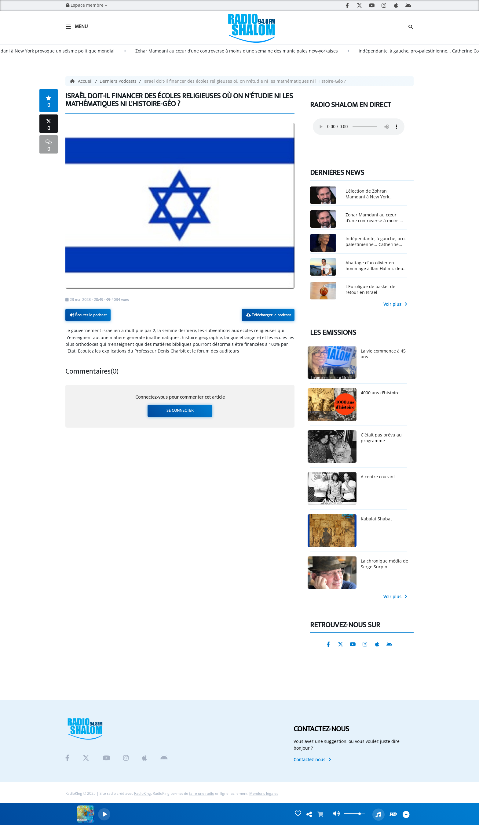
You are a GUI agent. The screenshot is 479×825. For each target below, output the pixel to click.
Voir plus (395, 304)
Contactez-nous (312, 759)
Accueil (82, 81)
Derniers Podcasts (119, 81)
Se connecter (179, 410)
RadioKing (142, 793)
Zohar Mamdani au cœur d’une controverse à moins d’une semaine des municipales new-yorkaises (243, 51)
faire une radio (201, 793)
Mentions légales (263, 793)
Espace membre (86, 5)
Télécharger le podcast (268, 314)
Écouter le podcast (88, 314)
